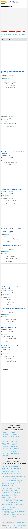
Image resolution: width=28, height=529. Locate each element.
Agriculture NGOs (16, 473)
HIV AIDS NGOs (6, 473)
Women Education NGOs (9, 506)
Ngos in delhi (5, 436)
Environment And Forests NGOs (11, 471)
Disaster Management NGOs (10, 495)
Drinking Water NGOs (8, 483)
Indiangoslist (6, 369)
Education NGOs (19, 504)
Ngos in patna (15, 436)
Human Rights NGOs (7, 485)
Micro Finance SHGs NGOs (9, 490)
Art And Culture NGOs (8, 475)
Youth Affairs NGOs (8, 518)
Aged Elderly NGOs (7, 504)
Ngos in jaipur (14, 448)
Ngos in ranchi (14, 453)
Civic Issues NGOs (7, 511)
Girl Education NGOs (8, 494)
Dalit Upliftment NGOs (8, 497)
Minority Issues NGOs (8, 512)
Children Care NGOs (19, 511)
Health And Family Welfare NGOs (11, 468)
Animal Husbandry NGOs (9, 507)
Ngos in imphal (5, 438)
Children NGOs (6, 469)
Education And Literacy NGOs (10, 466)
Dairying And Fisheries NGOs (10, 509)
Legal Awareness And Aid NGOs (11, 488)
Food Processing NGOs (9, 499)
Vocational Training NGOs (9, 487)
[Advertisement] (14, 18)
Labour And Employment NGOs (11, 492)
